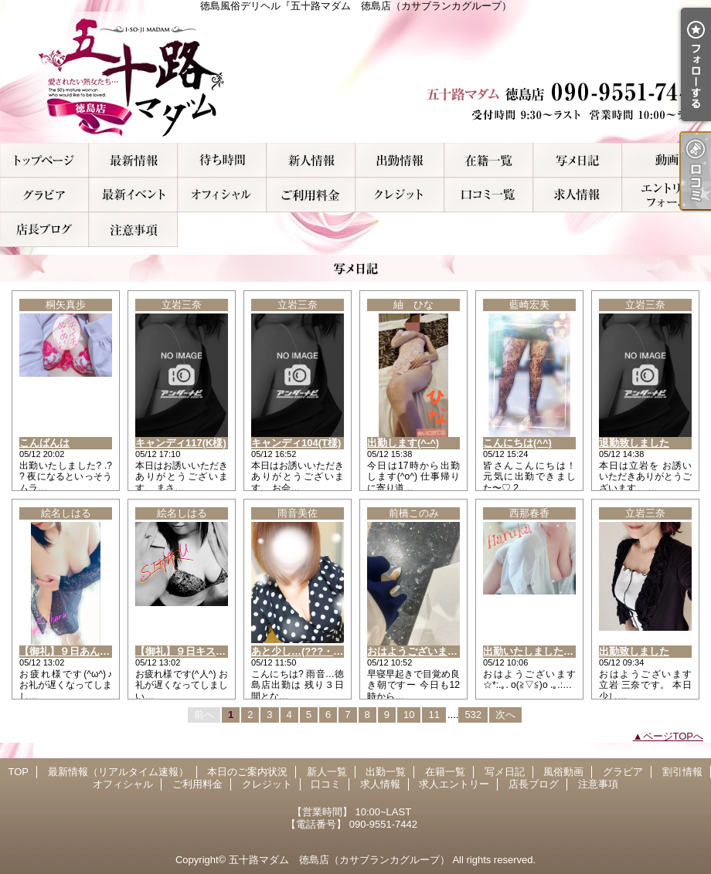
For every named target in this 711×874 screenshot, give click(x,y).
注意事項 (133, 229)
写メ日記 (577, 160)
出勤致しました (634, 651)
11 (433, 714)
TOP (44, 160)
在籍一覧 (488, 160)
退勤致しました (634, 443)
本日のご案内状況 (222, 160)
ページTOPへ (673, 736)
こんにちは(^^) (517, 443)
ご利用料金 (311, 195)
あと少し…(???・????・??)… (322, 651)
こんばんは (44, 443)
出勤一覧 (400, 160)
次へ (505, 714)
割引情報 (133, 195)
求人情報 (577, 195)
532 (472, 714)
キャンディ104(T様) (296, 443)
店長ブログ (44, 229)
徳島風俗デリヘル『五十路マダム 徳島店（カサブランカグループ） (355, 77)
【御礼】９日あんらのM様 (78, 651)
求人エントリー (666, 195)
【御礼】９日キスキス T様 (198, 651)
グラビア (44, 195)
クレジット (400, 195)
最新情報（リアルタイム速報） (133, 160)
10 (408, 714)
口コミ (488, 195)
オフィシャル (222, 195)
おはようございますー (417, 651)
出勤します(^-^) (403, 443)
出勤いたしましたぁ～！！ (543, 651)
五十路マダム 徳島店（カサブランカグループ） (339, 860)
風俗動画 (666, 160)
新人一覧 (311, 160)
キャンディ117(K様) (180, 443)
